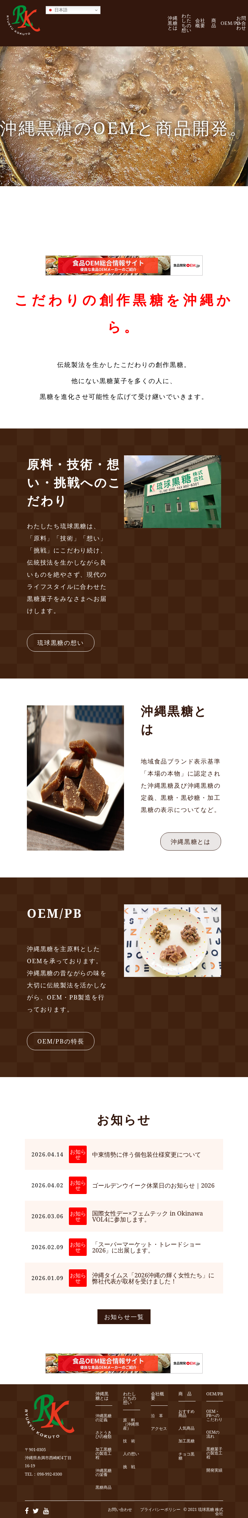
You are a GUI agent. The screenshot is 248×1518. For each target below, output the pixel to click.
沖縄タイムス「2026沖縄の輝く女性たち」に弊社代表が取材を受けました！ (153, 1278)
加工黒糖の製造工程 (103, 1453)
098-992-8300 (49, 1474)
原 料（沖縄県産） (131, 1424)
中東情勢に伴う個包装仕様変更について (146, 1154)
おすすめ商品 (186, 1413)
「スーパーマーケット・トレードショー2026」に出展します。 (146, 1247)
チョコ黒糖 (186, 1456)
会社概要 (200, 23)
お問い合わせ (241, 23)
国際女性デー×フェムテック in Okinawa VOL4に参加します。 (147, 1216)
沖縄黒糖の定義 (103, 1418)
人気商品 (186, 1428)
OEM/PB (231, 23)
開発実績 (214, 1470)
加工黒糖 (186, 1441)
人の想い (131, 1454)
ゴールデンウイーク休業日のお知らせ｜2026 (153, 1185)
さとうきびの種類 (103, 1435)
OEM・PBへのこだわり (214, 1415)
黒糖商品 (103, 1487)
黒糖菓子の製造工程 (214, 1453)
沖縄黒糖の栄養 (103, 1473)
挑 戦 (129, 1467)
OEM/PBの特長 (60, 1041)
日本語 (58, 10)
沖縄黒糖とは (173, 23)
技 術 (129, 1441)
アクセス (159, 1429)
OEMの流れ (213, 1434)
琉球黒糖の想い (60, 643)
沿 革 (157, 1416)
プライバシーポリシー (160, 1509)
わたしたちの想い (186, 23)
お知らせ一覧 (124, 1317)
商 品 (216, 23)
